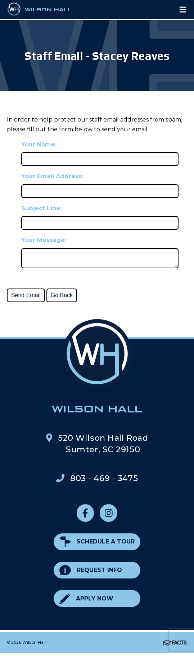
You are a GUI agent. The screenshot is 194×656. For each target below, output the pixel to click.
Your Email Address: (52, 176)
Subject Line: (41, 208)
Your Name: (39, 144)
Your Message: (43, 240)
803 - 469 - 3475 (104, 481)
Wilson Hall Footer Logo (97, 368)
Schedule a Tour (97, 544)
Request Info (90, 573)
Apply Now (86, 601)
